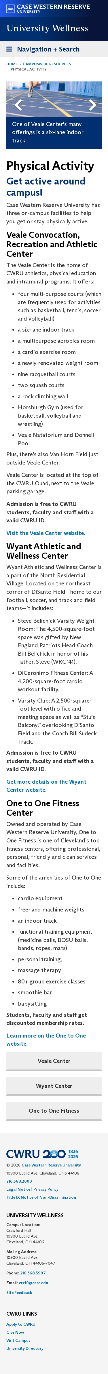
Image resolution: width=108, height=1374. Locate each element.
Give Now (15, 1332)
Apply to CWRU (20, 1324)
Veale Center (54, 1060)
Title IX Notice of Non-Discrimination (41, 1197)
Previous (19, 95)
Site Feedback (19, 1292)
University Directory (24, 1348)
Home (12, 64)
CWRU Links (21, 1314)
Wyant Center (54, 1085)
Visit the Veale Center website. (45, 533)
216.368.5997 (33, 1273)
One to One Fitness (54, 1110)
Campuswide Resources (47, 64)
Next (94, 95)
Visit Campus (18, 1340)
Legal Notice (18, 1189)
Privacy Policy (45, 1189)
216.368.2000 (19, 1181)
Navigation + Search (41, 50)
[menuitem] (54, 1324)
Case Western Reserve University (51, 1165)
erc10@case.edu (33, 1282)
